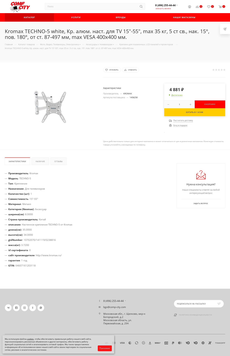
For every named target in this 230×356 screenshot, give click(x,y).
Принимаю (105, 348)
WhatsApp (40, 307)
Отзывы (58, 161)
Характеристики (17, 161)
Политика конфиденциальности (195, 315)
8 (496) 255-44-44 (165, 5)
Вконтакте (8, 307)
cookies (30, 339)
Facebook (16, 307)
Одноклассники (32, 307)
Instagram (24, 307)
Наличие (40, 161)
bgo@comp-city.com (114, 307)
